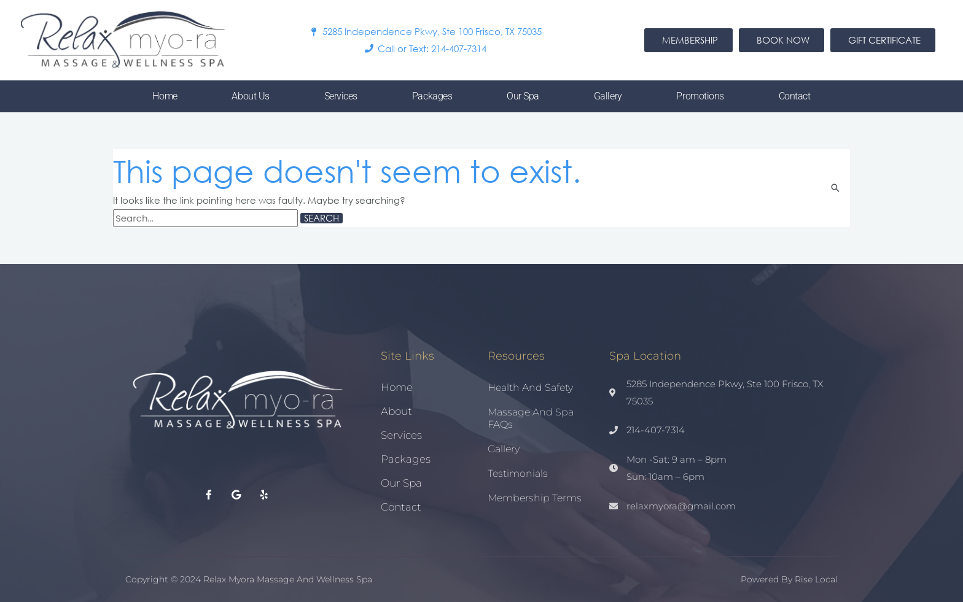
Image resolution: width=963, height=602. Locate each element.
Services (340, 96)
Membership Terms (535, 498)
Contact (795, 96)
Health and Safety (530, 387)
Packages (432, 96)
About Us (250, 96)
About (396, 411)
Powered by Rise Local (789, 579)
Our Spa (523, 96)
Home (164, 96)
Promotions (700, 96)
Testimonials (518, 473)
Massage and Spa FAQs (531, 418)
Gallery (608, 96)
